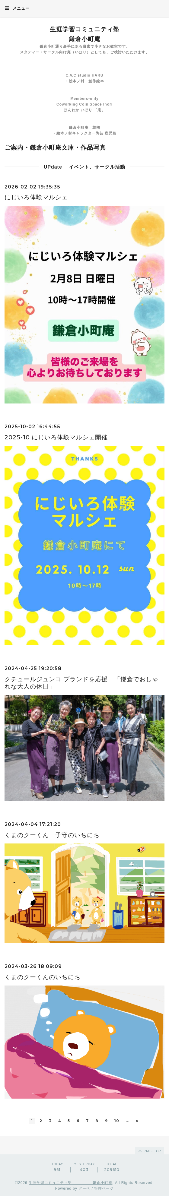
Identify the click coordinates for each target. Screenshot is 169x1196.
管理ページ (104, 1188)
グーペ (84, 1188)
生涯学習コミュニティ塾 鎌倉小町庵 (70, 1183)
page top (149, 1150)
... (127, 1120)
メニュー (17, 8)
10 (116, 1120)
